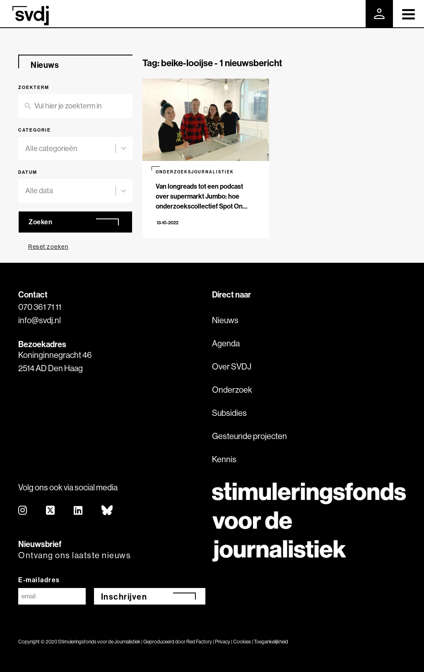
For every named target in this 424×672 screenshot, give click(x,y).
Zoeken (40, 222)
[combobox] (70, 149)
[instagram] (23, 511)
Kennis (224, 459)
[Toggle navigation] (408, 13)
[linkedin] (78, 511)
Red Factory (199, 641)
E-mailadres (39, 580)
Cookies (242, 641)
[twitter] (50, 511)
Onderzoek (232, 389)
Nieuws (225, 320)
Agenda (226, 343)
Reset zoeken (48, 246)
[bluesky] (107, 511)
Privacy (222, 641)
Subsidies (229, 413)
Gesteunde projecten (249, 436)
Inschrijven (124, 596)
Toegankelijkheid (271, 641)
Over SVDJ (231, 366)
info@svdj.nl (39, 320)
